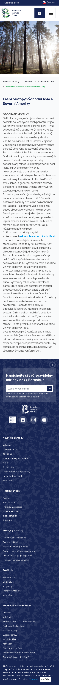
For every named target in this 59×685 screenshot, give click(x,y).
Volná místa (8, 617)
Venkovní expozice (46, 81)
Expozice (28, 81)
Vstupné (7, 444)
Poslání (6, 498)
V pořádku (45, 679)
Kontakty (7, 643)
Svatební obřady (11, 542)
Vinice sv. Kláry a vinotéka (15, 458)
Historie (7, 612)
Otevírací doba (11, 2)
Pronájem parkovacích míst (16, 559)
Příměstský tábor (11, 590)
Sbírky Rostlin (9, 502)
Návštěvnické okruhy (13, 476)
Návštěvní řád (10, 639)
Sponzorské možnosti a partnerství (20, 551)
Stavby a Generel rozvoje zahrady (19, 621)
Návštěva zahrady (11, 81)
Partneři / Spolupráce (13, 626)
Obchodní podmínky (12, 648)
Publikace (7, 520)
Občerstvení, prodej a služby (16, 471)
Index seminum (10, 515)
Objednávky (8, 581)
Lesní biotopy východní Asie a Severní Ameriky (25, 86)
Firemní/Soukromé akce (14, 537)
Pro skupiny (8, 467)
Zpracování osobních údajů (16, 657)
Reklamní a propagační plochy (17, 555)
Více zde (33, 679)
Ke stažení (8, 595)
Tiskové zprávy (10, 630)
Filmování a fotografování (15, 546)
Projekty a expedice (12, 506)
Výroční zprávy (10, 634)
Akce (5, 462)
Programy (7, 586)
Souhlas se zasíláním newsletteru (19, 652)
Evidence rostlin (11, 511)
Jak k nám (7, 453)
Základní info (9, 577)
